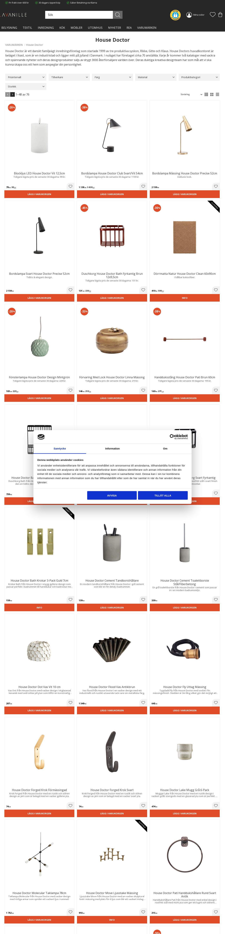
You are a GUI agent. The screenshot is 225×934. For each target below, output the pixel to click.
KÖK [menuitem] (62, 28)
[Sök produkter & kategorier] (96, 15)
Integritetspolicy (68, 913)
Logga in (119, 923)
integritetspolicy (197, 866)
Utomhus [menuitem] (95, 28)
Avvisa (112, 495)
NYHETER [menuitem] (114, 28)
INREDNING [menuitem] (46, 28)
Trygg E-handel (68, 906)
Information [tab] (112, 448)
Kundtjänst (120, 906)
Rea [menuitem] (129, 28)
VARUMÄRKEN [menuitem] (146, 28)
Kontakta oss (67, 917)
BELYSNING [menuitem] (9, 28)
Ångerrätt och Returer (71, 910)
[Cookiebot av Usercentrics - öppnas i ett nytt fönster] (172, 436)
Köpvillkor (120, 910)
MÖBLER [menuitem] (76, 28)
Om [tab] (165, 448)
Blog (62, 920)
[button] (213, 15)
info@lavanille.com (23, 920)
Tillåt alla (163, 495)
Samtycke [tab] (60, 448)
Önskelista (120, 926)
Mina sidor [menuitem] (198, 14)
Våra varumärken (69, 924)
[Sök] (125, 15)
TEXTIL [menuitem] (27, 28)
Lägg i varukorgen (21, 170)
